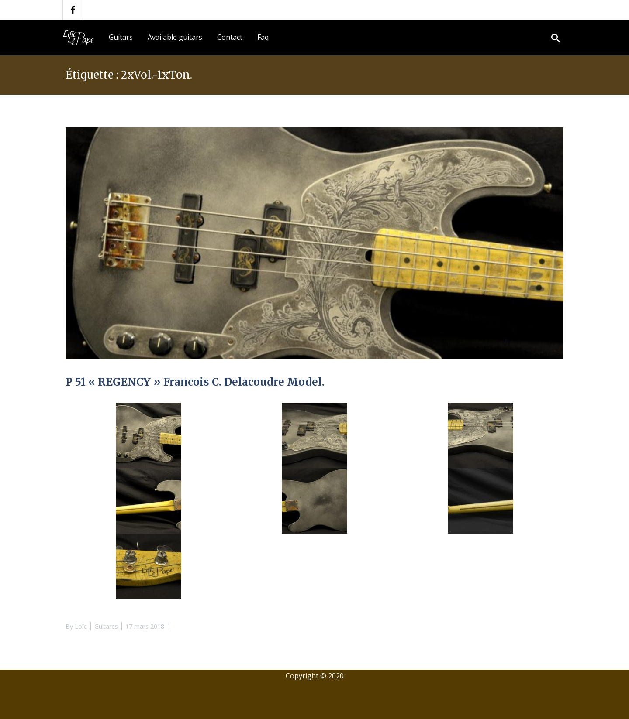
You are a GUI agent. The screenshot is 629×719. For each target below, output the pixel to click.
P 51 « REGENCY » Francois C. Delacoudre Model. (195, 382)
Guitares (106, 626)
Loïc (81, 626)
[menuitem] (120, 37)
